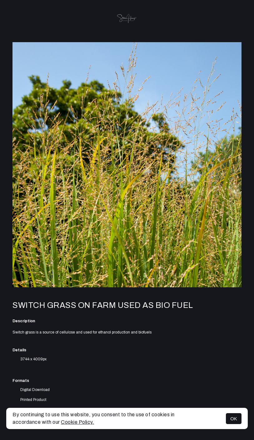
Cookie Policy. (77, 422)
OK (233, 418)
